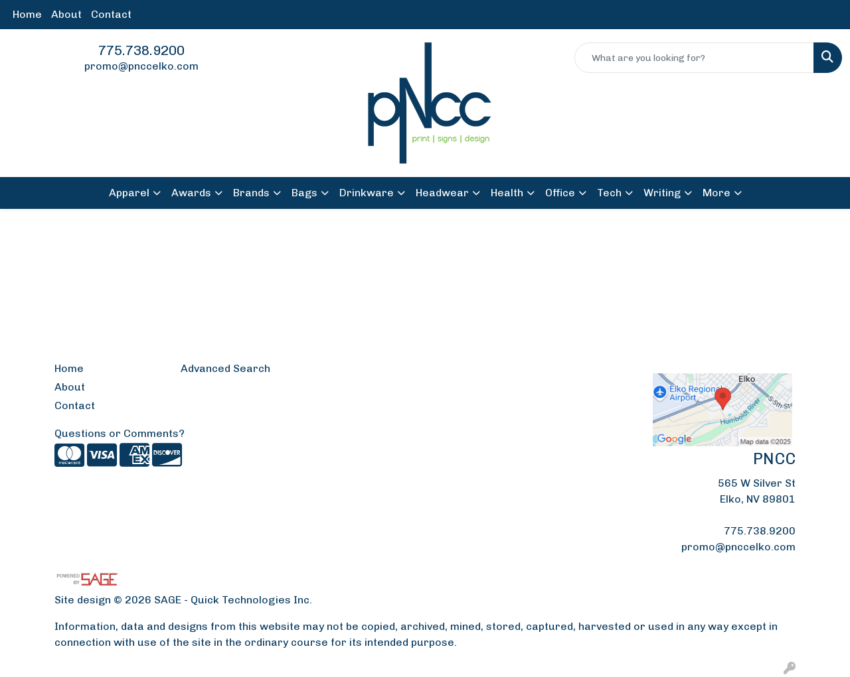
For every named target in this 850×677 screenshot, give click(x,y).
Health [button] (507, 192)
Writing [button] (662, 192)
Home (27, 14)
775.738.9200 (141, 50)
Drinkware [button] (366, 192)
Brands (251, 192)
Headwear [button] (442, 192)
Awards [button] (191, 192)
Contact (111, 14)
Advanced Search (225, 368)
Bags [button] (304, 192)
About (66, 14)
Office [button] (560, 192)
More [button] (716, 192)
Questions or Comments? (119, 433)
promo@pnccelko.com (141, 66)
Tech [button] (609, 192)
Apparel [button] (129, 192)
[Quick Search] (694, 57)
